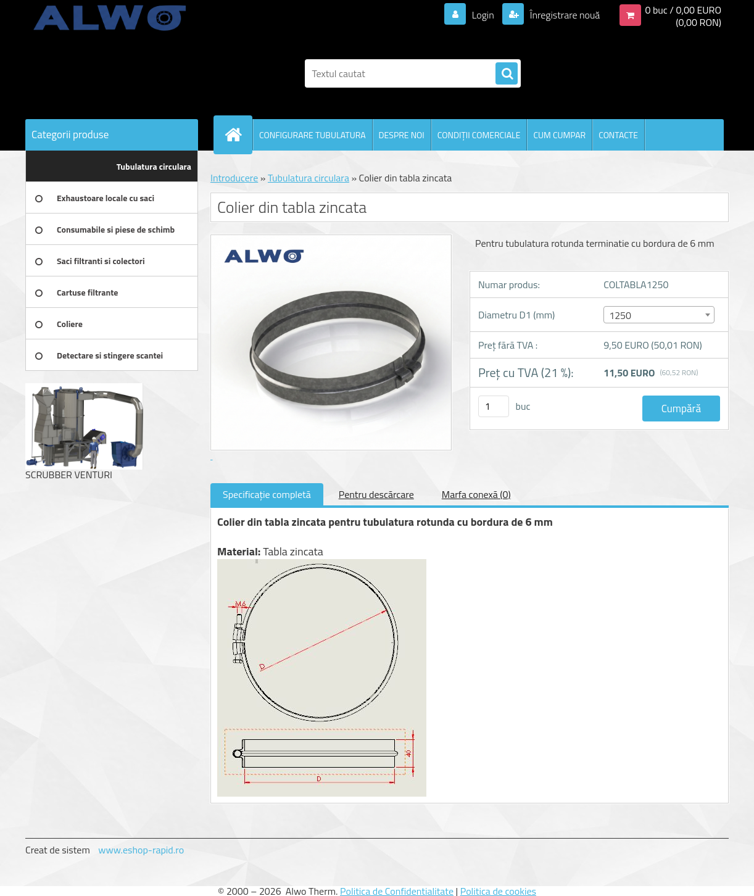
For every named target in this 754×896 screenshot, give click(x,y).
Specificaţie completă (267, 494)
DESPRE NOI (402, 134)
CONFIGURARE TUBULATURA (312, 134)
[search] (506, 74)
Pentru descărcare (376, 494)
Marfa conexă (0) (476, 494)
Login (483, 14)
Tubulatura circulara (308, 177)
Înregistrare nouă (564, 14)
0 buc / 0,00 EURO (683, 9)
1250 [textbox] (620, 315)
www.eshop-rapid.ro (141, 849)
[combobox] (658, 314)
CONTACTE (618, 134)
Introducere (234, 177)
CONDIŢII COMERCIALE (479, 134)
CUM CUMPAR (559, 134)
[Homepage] (238, 134)
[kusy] (493, 406)
